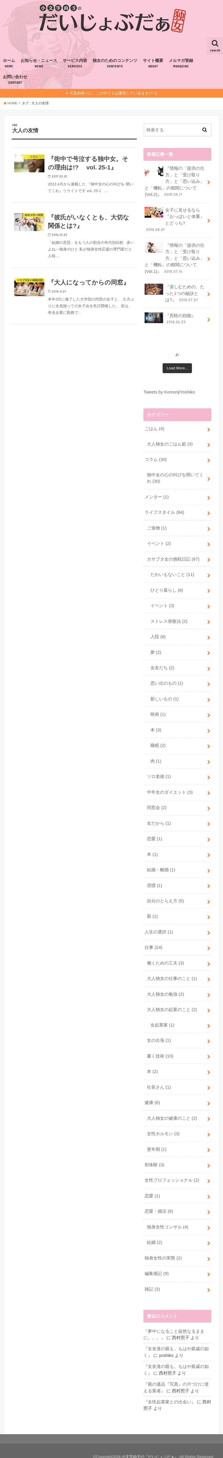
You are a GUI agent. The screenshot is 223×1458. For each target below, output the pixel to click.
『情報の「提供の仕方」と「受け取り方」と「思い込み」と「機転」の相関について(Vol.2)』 (174, 181)
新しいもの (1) (164, 694)
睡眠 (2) (158, 740)
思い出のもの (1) (166, 678)
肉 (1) (155, 755)
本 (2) (152, 1062)
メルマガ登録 (181, 63)
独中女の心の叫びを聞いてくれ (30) (175, 475)
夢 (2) (155, 647)
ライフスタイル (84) (164, 509)
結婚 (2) (154, 1231)
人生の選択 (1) (159, 924)
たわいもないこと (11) (172, 571)
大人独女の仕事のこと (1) (172, 970)
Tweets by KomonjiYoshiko (169, 390)
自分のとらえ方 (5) (165, 893)
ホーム (9, 63)
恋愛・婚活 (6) (159, 1200)
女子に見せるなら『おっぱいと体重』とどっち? (174, 219)
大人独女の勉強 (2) (165, 986)
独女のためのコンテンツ (115, 63)
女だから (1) (159, 817)
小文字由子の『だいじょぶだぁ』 (150, 1444)
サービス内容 (75, 63)
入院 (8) (158, 632)
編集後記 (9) (156, 1262)
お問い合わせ (15, 80)
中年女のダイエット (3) (170, 786)
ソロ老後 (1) (159, 770)
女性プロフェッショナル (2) (172, 1170)
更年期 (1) (156, 1139)
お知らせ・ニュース (39, 63)
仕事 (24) (153, 940)
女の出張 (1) (159, 1031)
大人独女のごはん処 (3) (170, 441)
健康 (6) (152, 1093)
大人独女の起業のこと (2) (172, 1001)
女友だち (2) (162, 663)
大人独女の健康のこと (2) (172, 1108)
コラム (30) (156, 457)
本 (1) (152, 847)
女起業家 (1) (162, 1016)
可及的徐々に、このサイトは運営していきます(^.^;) (113, 93)
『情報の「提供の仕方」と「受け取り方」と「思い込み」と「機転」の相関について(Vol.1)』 (174, 257)
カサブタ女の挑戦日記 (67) (173, 555)
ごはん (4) (154, 426)
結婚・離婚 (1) (161, 863)
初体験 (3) (154, 1154)
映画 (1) (158, 709)
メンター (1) (156, 494)
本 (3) (155, 724)
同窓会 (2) (156, 801)
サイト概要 (153, 63)
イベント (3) (162, 601)
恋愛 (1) (154, 832)
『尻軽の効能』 (170, 317)
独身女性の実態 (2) (163, 1247)
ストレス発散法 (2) (168, 617)
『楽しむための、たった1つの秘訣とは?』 (174, 291)
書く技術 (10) (160, 1047)
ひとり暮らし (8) (166, 586)
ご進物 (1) (156, 525)
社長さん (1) (159, 1078)
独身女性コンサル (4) (167, 1216)
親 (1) (152, 909)
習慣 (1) (154, 878)
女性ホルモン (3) (163, 1124)
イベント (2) (159, 540)
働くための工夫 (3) (165, 955)
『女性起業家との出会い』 (169, 1389)
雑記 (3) (152, 1277)
